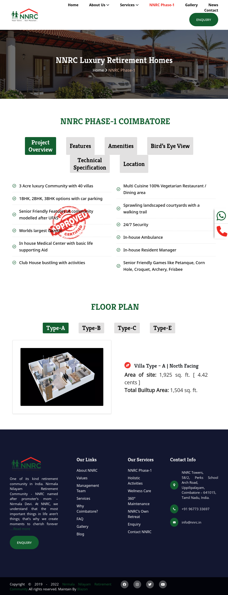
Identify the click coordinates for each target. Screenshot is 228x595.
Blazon (82, 589)
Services (83, 498)
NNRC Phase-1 (162, 4)
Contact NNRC (139, 531)
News (213, 4)
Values (82, 478)
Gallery (191, 4)
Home (73, 4)
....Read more (20, 528)
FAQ (80, 518)
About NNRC (87, 470)
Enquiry (203, 19)
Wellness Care (139, 490)
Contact (211, 10)
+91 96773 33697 (196, 509)
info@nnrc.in (191, 522)
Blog (80, 534)
